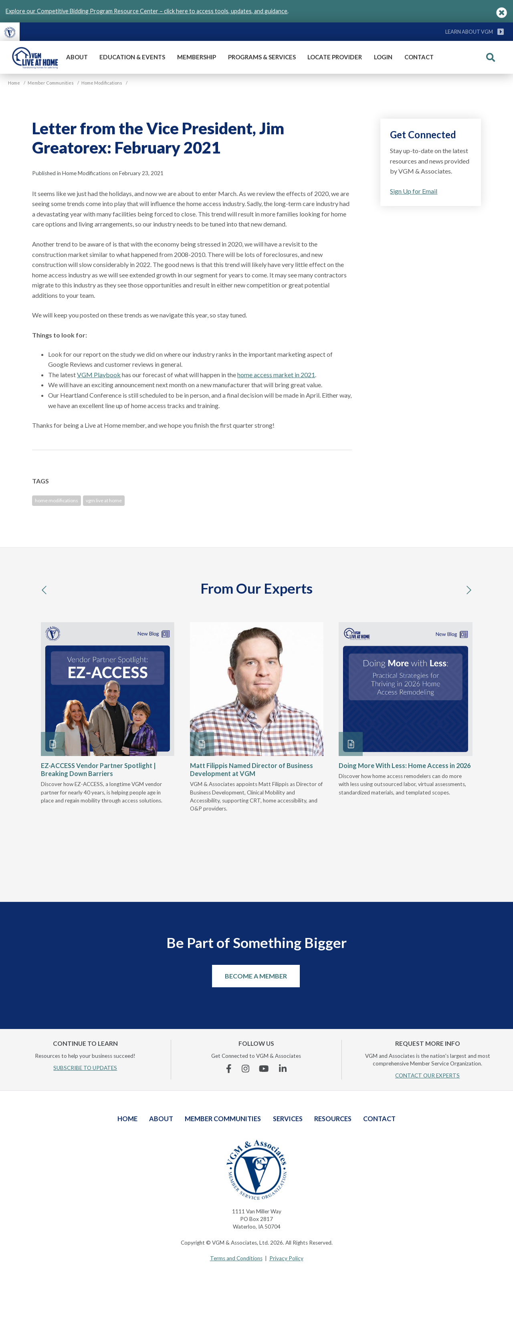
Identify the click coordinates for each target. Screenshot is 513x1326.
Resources (332, 1118)
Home (127, 1118)
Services (288, 1118)
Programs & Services (262, 57)
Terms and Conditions (236, 1258)
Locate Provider (334, 57)
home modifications (56, 500)
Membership (196, 57)
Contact (419, 57)
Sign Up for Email (413, 191)
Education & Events (132, 57)
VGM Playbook (99, 374)
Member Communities (223, 1118)
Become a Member (256, 976)
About (77, 57)
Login (383, 57)
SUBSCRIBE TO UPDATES (85, 1068)
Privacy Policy (286, 1258)
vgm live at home (104, 500)
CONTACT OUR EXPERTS (427, 1075)
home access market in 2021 (276, 374)
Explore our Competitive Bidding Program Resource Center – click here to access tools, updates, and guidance (146, 11)
